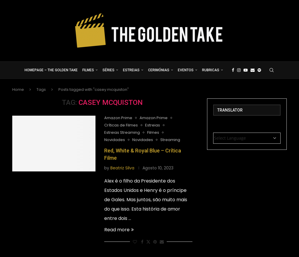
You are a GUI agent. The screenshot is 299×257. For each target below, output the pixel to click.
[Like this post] (135, 242)
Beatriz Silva (122, 168)
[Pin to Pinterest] (155, 242)
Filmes (88, 70)
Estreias (131, 70)
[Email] (253, 70)
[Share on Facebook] (142, 242)
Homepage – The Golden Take (51, 70)
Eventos (186, 70)
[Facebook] (233, 70)
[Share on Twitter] (148, 242)
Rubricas (210, 70)
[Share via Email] (162, 242)
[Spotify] (259, 70)
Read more (119, 229)
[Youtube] (246, 70)
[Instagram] (239, 70)
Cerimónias (158, 70)
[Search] (271, 70)
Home (18, 89)
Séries (108, 70)
